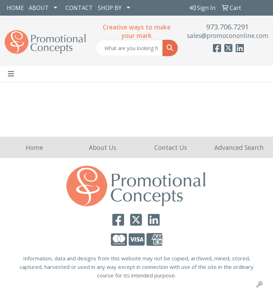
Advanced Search (239, 147)
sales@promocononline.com (227, 35)
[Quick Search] (129, 48)
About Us (102, 147)
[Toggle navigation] (11, 74)
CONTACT (79, 8)
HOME (15, 8)
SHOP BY (110, 8)
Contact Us (170, 147)
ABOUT (39, 8)
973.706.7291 (227, 27)
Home (34, 147)
